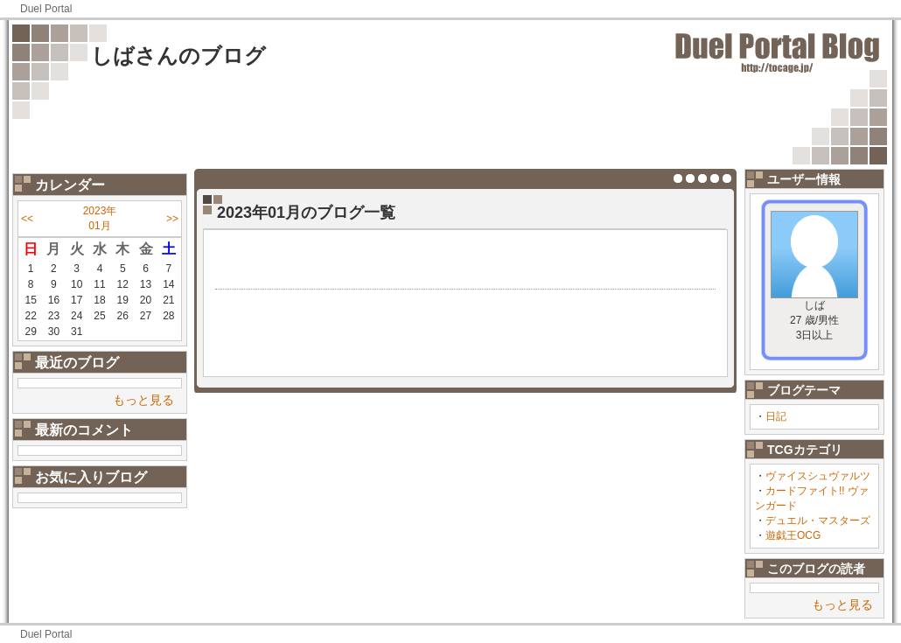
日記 (775, 416)
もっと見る (143, 400)
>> (172, 219)
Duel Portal (46, 9)
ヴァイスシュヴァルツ (817, 476)
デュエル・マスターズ (817, 520)
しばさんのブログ (178, 55)
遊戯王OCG (793, 535)
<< (27, 219)
